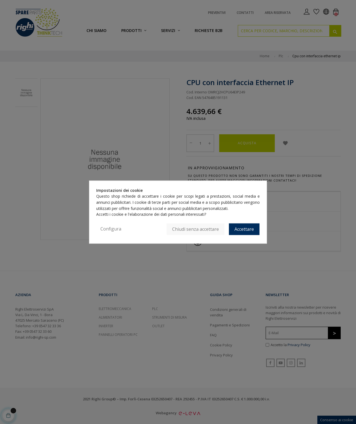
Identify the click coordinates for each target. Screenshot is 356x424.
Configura (110, 229)
